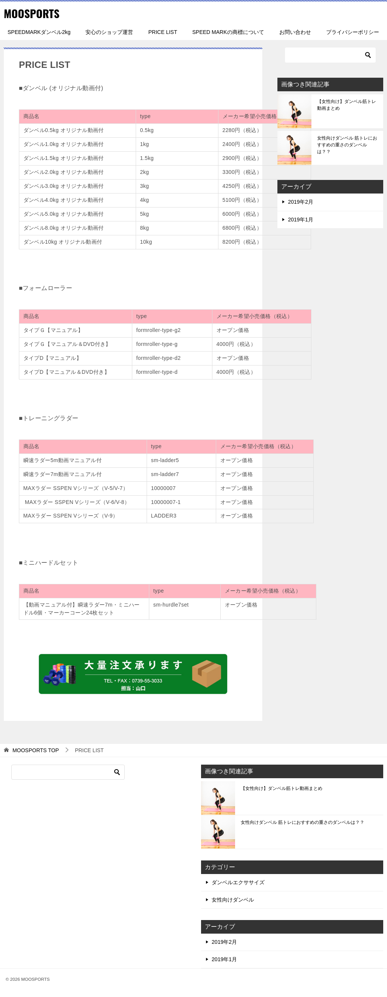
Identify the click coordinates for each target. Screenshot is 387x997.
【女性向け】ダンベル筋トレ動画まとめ (346, 105)
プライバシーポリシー (352, 32)
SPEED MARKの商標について (228, 32)
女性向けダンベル (233, 899)
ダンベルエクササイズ (238, 882)
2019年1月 (300, 219)
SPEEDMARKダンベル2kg (39, 32)
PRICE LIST (162, 32)
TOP (35, 750)
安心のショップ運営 (109, 32)
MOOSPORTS (33, 13)
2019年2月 (300, 202)
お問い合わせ (295, 32)
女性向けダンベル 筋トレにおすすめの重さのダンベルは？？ (347, 144)
